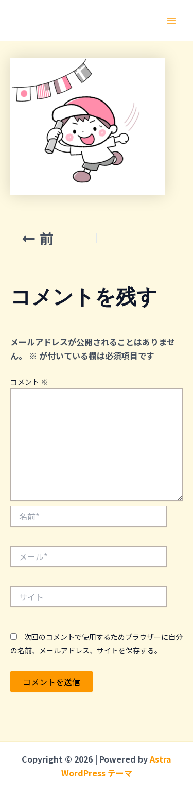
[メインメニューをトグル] (171, 20)
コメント (29, 382)
